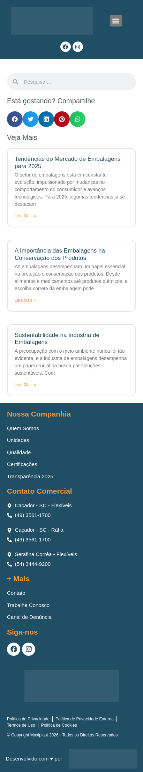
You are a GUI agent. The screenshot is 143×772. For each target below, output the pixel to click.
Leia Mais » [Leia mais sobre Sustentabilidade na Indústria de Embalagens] (25, 384)
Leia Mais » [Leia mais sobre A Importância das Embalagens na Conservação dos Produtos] (25, 300)
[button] (116, 21)
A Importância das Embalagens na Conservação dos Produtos (60, 254)
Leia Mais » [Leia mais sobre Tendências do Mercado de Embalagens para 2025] (25, 215)
